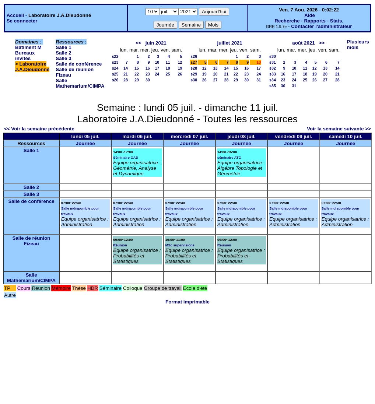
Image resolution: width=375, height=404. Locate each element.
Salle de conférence (79, 64)
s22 (115, 56)
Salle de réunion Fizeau (31, 240)
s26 (115, 80)
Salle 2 (63, 53)
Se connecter (22, 21)
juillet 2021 (229, 43)
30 (148, 80)
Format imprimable (187, 302)
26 (180, 74)
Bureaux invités (25, 55)
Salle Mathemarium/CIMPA (80, 83)
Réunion (120, 245)
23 (148, 74)
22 (136, 74)
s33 (272, 74)
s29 (193, 74)
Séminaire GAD (125, 157)
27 (215, 80)
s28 (193, 68)
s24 (115, 68)
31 (258, 80)
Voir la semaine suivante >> (339, 128)
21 (125, 74)
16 (148, 68)
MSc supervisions (179, 245)
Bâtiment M (28, 47)
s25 (115, 74)
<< (138, 43)
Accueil (15, 15)
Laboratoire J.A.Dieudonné (32, 66)
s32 (272, 68)
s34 (272, 80)
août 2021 (303, 43)
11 (168, 62)
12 (180, 62)
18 (168, 68)
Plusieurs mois (358, 44)
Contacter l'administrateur (321, 26)
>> (322, 43)
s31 (272, 62)
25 (168, 74)
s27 (193, 62)
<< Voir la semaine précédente (39, 128)
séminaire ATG (229, 157)
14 (125, 68)
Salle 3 (63, 58)
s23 (115, 62)
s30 (193, 80)
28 (125, 80)
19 (180, 68)
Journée (85, 143)
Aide (309, 15)
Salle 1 (63, 47)
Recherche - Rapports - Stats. (308, 21)
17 (157, 68)
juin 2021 (156, 43)
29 (136, 80)
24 (157, 74)
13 (215, 68)
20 (215, 74)
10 (157, 62)
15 (136, 68)
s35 (272, 86)
